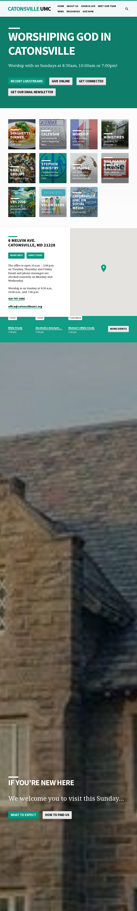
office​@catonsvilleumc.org (25, 306)
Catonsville (29, 8)
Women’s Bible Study (81, 328)
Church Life (88, 6)
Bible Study (15, 328)
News (61, 11)
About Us (72, 6)
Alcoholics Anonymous (49, 328)
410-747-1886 (16, 298)
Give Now (88, 11)
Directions (35, 255)
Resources (73, 11)
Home (61, 6)
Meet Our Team (107, 6)
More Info (16, 255)
